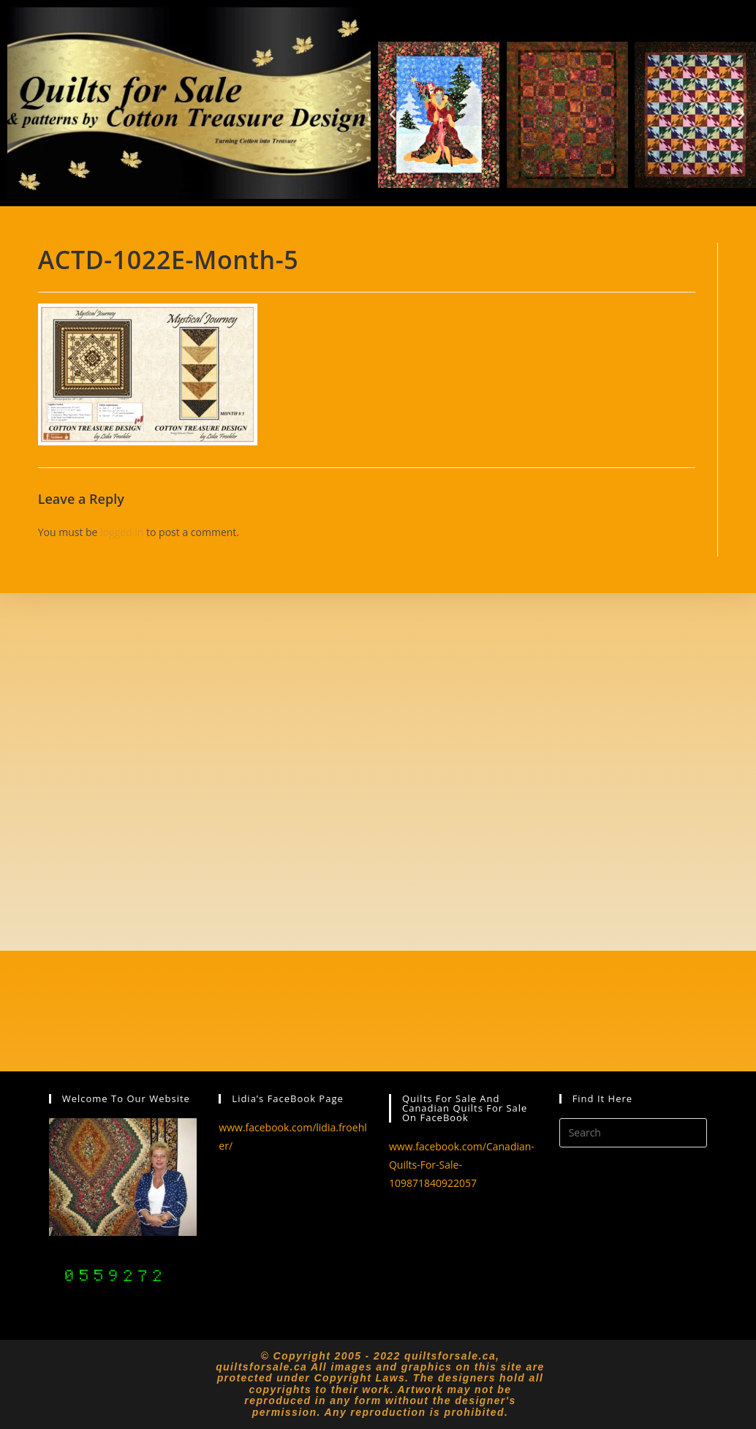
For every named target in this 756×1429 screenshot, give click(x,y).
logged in (121, 532)
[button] (392, 115)
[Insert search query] (633, 1132)
